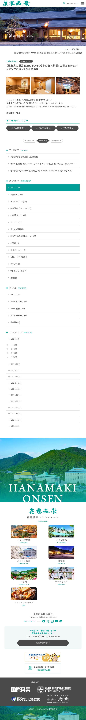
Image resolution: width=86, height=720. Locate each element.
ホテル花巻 (66, 128)
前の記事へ (31, 140)
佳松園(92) (15, 322)
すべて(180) (15, 294)
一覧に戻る (43, 140)
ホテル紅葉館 (17, 128)
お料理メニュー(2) (18, 215)
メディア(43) (15, 264)
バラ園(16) (15, 243)
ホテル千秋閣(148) (18, 315)
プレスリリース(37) (18, 270)
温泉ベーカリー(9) (18, 250)
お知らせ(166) (16, 194)
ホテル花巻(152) (17, 308)
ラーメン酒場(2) (17, 229)
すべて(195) (15, 187)
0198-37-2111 (39, 636)
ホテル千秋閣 (42, 128)
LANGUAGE (70, 3)
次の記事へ (55, 140)
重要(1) (13, 277)
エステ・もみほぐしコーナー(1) (23, 236)
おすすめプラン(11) (18, 201)
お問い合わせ (42, 642)
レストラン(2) (16, 222)
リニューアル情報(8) (18, 256)
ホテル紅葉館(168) (18, 301)
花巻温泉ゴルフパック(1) (20, 208)
